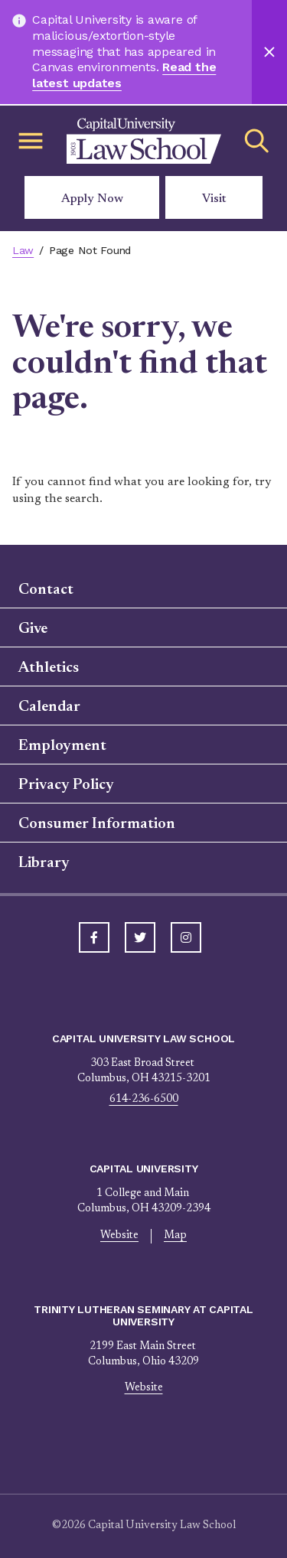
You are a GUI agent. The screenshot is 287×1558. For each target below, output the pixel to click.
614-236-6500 (143, 1099)
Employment (62, 746)
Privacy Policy (66, 785)
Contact (45, 590)
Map (175, 1235)
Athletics (48, 668)
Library (44, 863)
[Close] (269, 52)
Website (119, 1235)
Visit (214, 199)
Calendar (49, 707)
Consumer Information (96, 824)
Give (32, 629)
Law (23, 250)
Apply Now (92, 199)
